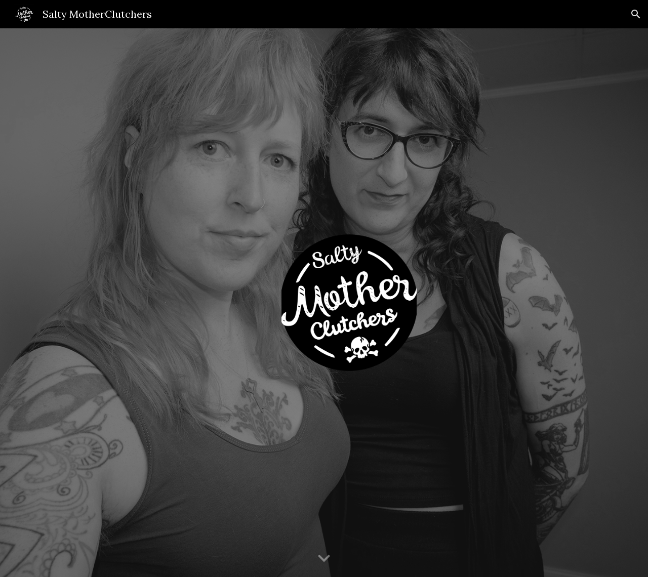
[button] (636, 14)
